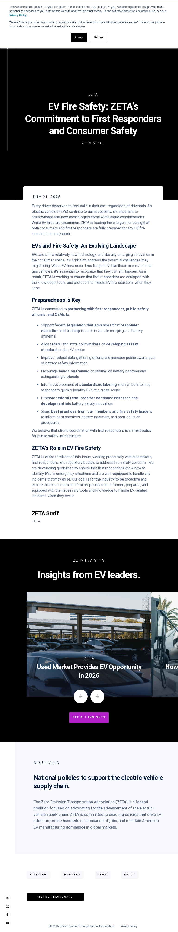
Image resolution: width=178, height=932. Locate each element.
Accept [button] (79, 37)
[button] (81, 696)
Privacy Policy (17, 15)
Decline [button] (98, 37)
